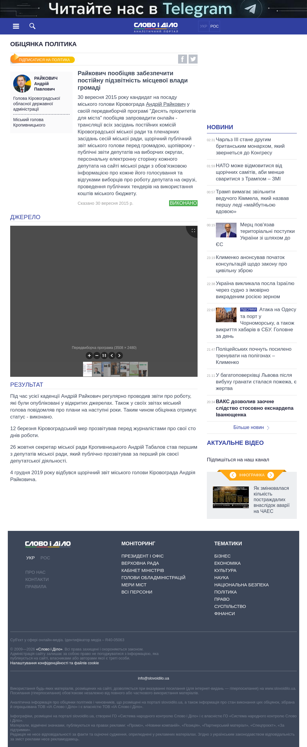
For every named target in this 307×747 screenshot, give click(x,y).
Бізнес (222, 555)
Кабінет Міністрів (142, 570)
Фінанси (224, 613)
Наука (221, 577)
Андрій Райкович (166, 104)
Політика (225, 591)
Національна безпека (241, 584)
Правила (35, 586)
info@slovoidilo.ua (153, 678)
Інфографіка (251, 475)
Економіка (227, 563)
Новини (220, 127)
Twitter (193, 59)
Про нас (35, 572)
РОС (214, 26)
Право (222, 599)
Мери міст (134, 584)
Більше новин (251, 427)
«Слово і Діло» (49, 649)
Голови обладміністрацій (153, 577)
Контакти (37, 579)
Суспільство (230, 606)
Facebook (182, 59)
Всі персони (136, 591)
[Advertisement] (257, 82)
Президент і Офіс (142, 555)
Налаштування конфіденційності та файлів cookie (54, 663)
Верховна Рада (140, 563)
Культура (225, 570)
